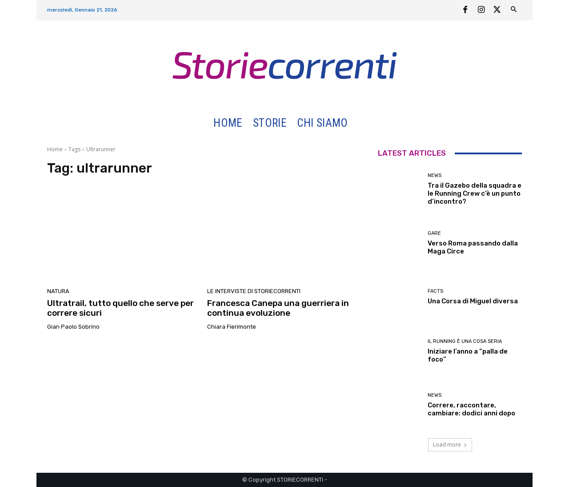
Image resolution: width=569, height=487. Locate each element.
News (434, 175)
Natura (58, 291)
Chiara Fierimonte (231, 326)
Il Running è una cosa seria (465, 341)
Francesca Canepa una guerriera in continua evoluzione (278, 308)
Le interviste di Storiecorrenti (254, 291)
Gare (434, 233)
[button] (363, 123)
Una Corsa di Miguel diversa (473, 301)
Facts (435, 291)
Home (55, 149)
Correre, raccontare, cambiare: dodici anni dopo (471, 409)
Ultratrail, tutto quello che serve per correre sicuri (120, 308)
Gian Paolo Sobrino (73, 326)
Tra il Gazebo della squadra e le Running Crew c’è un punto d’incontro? (474, 193)
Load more (450, 444)
